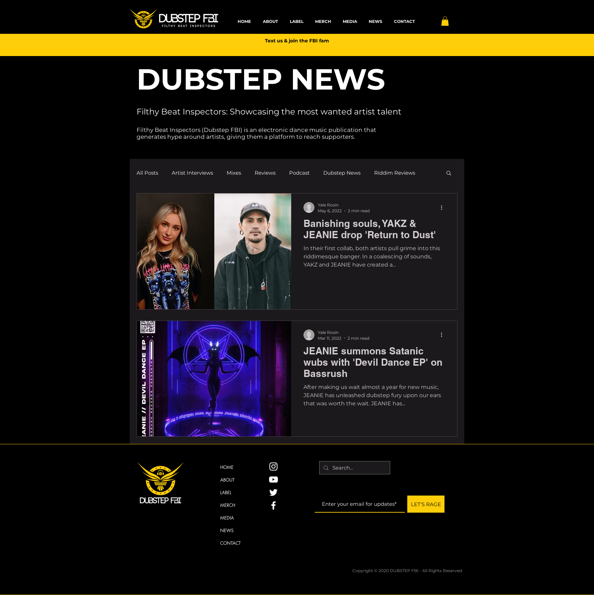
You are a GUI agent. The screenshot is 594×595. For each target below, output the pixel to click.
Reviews (265, 173)
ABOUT (227, 480)
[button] (445, 21)
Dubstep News (341, 173)
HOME (227, 467)
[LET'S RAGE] (425, 504)
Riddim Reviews (394, 173)
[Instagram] (273, 466)
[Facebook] (273, 505)
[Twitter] (273, 492)
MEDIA (227, 518)
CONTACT (230, 543)
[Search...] (354, 467)
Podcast (299, 173)
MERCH (227, 505)
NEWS (227, 530)
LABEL (225, 492)
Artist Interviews (192, 173)
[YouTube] (273, 479)
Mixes (234, 173)
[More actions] (444, 207)
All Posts (147, 173)
